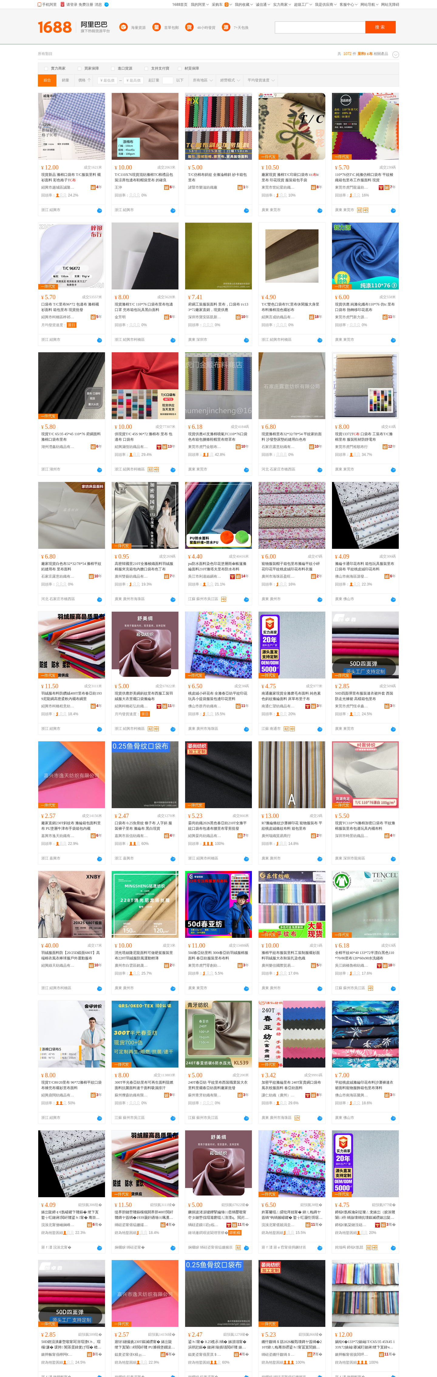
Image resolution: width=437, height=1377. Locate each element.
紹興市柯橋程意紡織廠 (58, 706)
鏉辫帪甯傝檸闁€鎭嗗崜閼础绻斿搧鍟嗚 (58, 1354)
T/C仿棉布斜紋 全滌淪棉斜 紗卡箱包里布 (217, 177)
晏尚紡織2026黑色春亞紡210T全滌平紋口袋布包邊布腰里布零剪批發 (217, 826)
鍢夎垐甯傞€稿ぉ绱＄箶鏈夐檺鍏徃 (131, 1354)
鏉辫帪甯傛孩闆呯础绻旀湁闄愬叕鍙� (351, 1354)
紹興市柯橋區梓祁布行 (58, 317)
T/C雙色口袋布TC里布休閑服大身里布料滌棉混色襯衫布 (290, 307)
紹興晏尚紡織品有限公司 (205, 836)
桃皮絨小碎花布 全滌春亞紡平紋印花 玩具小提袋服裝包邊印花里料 (217, 696)
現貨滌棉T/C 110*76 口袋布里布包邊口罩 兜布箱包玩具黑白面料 (144, 307)
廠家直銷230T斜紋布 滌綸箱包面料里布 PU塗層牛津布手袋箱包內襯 (71, 826)
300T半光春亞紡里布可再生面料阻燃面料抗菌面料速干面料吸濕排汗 (144, 1085)
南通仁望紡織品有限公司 (278, 706)
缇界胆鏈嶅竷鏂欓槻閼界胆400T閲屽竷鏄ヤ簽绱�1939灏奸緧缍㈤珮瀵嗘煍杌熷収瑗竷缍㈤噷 (144, 1215)
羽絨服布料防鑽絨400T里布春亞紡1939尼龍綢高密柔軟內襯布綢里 (71, 696)
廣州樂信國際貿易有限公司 (278, 965)
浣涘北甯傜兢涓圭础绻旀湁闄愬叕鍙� (278, 1225)
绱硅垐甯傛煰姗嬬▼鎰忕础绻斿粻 (131, 1225)
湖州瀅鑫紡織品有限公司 (58, 447)
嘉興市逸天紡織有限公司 (58, 836)
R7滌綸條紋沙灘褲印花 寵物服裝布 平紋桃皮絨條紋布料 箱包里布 (292, 826)
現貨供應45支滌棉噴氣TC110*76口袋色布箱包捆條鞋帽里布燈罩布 (217, 437)
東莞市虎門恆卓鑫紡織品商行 (351, 706)
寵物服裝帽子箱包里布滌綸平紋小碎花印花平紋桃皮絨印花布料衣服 (291, 566)
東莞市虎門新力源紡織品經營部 (351, 317)
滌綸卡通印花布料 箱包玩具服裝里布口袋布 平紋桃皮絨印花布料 (364, 566)
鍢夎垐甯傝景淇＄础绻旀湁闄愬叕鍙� (205, 1354)
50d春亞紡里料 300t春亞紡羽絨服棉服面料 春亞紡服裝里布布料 (218, 955)
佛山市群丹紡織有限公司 (205, 706)
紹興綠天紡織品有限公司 (58, 965)
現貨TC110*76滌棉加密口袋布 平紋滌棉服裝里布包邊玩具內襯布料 (365, 826)
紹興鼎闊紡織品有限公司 (58, 1095)
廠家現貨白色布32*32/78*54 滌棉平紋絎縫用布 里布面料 (71, 566)
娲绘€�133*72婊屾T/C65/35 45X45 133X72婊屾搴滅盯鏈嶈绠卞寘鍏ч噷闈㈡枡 (365, 1345)
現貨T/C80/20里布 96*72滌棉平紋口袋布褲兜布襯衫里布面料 (71, 1085)
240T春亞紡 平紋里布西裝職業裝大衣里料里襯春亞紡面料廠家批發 (218, 1085)
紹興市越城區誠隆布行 (58, 187)
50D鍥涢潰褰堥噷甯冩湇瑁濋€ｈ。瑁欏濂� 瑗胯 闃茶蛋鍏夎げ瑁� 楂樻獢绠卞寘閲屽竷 (71, 1345)
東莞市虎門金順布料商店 (205, 447)
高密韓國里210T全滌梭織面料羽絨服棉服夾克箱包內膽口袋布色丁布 (144, 566)
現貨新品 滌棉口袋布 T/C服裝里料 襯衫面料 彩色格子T (71, 177)
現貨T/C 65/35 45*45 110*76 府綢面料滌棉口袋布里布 (71, 437)
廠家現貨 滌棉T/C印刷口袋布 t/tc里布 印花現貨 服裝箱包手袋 (290, 177)
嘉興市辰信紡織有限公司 (131, 836)
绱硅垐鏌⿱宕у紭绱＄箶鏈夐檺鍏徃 (205, 1225)
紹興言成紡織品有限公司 (278, 317)
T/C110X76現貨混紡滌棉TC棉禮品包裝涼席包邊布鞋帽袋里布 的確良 (144, 177)
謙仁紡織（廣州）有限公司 (278, 1095)
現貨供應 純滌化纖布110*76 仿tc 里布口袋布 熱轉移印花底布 (365, 307)
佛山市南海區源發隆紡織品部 (351, 576)
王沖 (118, 187)
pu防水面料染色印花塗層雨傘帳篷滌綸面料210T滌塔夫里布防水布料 (217, 566)
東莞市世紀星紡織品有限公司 (278, 187)
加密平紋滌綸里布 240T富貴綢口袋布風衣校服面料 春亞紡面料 (291, 1085)
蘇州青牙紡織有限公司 (205, 1095)
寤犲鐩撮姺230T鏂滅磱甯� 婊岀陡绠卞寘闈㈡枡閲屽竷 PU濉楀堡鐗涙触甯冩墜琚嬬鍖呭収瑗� (145, 1345)
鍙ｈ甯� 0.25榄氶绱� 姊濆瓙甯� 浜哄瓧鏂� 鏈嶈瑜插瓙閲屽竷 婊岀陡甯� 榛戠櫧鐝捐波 (217, 1345)
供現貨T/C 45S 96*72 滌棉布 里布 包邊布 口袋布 (143, 437)
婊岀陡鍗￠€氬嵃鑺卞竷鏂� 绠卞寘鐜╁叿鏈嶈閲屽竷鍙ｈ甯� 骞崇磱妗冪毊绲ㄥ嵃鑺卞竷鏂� (70, 1215)
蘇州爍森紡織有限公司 (131, 1095)
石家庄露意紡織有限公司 (278, 447)
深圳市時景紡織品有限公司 (351, 836)
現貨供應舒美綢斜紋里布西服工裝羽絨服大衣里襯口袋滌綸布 (144, 696)
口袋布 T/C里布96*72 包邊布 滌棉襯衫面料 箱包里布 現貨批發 (70, 307)
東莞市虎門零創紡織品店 (205, 965)
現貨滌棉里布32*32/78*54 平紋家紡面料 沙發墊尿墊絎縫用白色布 (292, 437)
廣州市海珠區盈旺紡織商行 (278, 576)
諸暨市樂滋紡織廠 (202, 187)
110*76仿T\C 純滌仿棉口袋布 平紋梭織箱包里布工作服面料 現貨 (364, 177)
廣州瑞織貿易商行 (276, 836)
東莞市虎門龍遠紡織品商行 (351, 187)
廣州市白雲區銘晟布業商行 (131, 965)
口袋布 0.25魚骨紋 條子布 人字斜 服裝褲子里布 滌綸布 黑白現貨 (143, 826)
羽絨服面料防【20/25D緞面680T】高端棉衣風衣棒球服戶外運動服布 (70, 955)
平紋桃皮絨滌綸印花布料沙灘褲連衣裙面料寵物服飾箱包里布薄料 (364, 1085)
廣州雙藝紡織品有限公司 (131, 576)
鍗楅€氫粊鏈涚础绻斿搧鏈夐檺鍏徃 (351, 1225)
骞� (97, 1224)
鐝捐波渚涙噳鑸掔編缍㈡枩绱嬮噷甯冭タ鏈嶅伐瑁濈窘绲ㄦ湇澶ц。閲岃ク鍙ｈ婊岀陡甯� (218, 1215)
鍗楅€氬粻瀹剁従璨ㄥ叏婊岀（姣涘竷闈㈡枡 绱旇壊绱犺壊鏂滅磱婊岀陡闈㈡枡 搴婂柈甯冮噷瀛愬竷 (365, 1215)
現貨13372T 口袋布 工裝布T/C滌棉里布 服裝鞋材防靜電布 (364, 437)
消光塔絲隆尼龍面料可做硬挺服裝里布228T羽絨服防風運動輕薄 (144, 955)
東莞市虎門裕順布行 (351, 447)
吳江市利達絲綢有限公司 (205, 576)
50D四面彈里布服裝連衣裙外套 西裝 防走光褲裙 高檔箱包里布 (364, 696)
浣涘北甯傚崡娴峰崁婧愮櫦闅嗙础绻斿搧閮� (58, 1225)
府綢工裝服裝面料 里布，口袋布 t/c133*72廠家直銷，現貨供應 (218, 307)
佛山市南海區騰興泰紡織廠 (351, 1095)
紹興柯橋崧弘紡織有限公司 (131, 706)
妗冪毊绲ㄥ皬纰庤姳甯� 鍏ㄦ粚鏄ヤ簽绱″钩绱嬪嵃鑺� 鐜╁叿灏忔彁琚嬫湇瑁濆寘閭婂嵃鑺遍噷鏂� (292, 1215)
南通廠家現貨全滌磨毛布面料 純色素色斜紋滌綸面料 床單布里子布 (291, 696)
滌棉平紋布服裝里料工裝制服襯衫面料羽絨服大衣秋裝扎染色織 (291, 955)
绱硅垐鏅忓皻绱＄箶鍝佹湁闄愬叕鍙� (278, 1354)
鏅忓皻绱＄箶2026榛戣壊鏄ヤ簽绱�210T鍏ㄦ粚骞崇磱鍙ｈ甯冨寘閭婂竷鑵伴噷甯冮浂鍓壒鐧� (292, 1345)
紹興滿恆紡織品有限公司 (131, 447)
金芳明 (120, 317)
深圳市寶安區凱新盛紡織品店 (205, 317)
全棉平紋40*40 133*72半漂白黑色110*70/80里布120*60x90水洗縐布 (364, 955)
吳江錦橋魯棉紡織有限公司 (351, 965)
